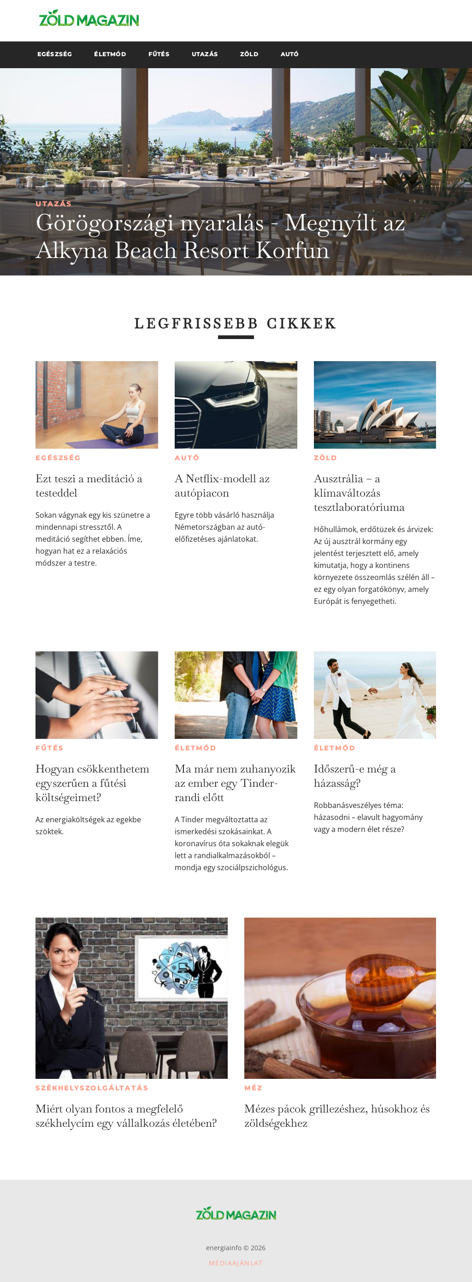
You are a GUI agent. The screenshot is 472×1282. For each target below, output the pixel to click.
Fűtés (49, 748)
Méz (253, 1088)
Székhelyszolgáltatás (91, 1088)
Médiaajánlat (236, 1263)
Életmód (196, 748)
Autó (187, 458)
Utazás (53, 203)
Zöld (326, 458)
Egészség (58, 458)
